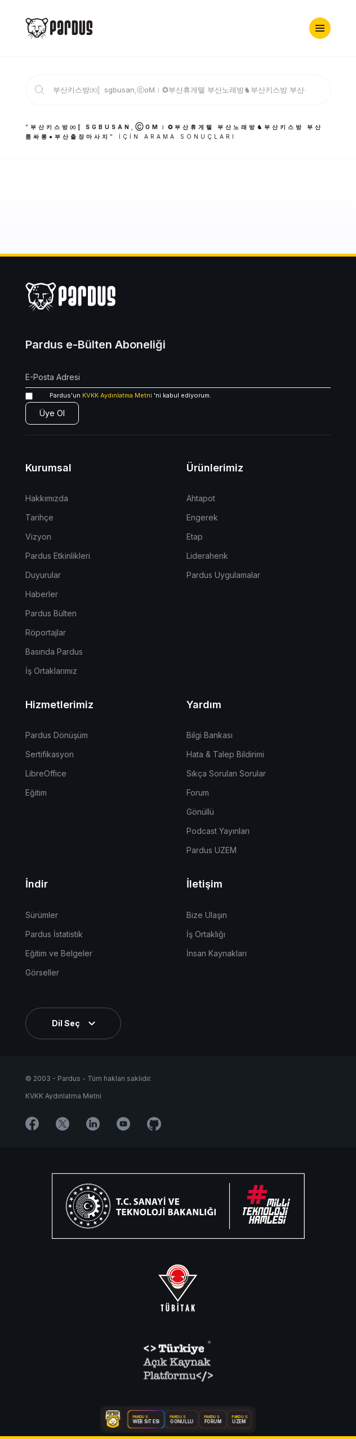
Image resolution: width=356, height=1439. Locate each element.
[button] (320, 28)
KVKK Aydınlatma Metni (117, 395)
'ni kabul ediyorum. (118, 395)
